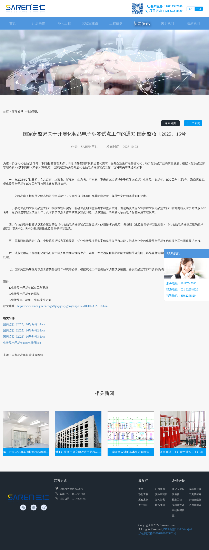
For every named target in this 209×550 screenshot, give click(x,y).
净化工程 (64, 23)
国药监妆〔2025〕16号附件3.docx (24, 336)
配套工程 (177, 499)
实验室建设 (90, 23)
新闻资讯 (141, 23)
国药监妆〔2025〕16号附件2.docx (24, 330)
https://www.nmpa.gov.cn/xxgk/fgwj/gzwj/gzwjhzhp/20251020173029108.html (62, 306)
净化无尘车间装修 (178, 492)
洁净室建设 (195, 505)
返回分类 (170, 123)
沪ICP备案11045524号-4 (177, 529)
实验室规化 (195, 499)
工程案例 (115, 23)
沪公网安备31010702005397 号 (157, 533)
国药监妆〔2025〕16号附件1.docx (24, 324)
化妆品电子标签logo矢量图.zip (22, 342)
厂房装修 (38, 23)
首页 (12, 23)
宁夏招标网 (195, 494)
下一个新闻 (193, 123)
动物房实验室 (178, 513)
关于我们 (167, 23)
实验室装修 (195, 489)
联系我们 (193, 23)
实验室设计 (178, 505)
